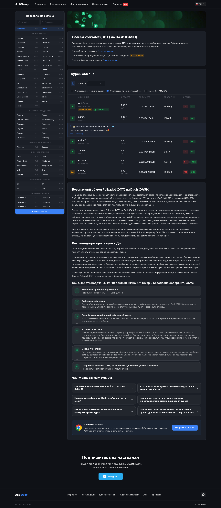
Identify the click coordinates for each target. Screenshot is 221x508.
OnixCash (83, 103)
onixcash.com (84, 106)
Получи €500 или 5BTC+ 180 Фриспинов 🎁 (90, 130)
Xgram (81, 117)
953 (192, 142)
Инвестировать (100, 4)
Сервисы (120, 4)
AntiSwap (21, 4)
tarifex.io (82, 153)
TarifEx (81, 150)
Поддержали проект (129, 494)
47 (192, 106)
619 (192, 152)
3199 (193, 172)
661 (192, 118)
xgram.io (81, 120)
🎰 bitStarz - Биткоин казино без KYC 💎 (93, 126)
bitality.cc (82, 174)
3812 (194, 162)
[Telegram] (203, 494)
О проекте (40, 4)
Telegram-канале (106, 51)
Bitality (81, 170)
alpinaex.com (83, 143)
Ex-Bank (82, 160)
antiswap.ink (200, 504)
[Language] (200, 4)
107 (185, 172)
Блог (145, 494)
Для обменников (79, 4)
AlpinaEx (82, 140)
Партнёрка (156, 494)
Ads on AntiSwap (76, 134)
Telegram (110, 476)
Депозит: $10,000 (101, 110)
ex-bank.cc (83, 164)
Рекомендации (58, 4)
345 (185, 162)
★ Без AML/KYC (85, 110)
